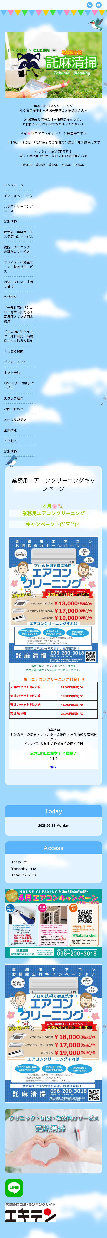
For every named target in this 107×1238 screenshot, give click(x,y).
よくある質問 (13, 351)
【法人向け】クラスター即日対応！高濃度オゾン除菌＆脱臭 (18, 336)
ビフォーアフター (17, 362)
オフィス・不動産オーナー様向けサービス (18, 266)
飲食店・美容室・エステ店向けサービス (18, 234)
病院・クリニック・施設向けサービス (18, 249)
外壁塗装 (10, 297)
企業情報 (10, 430)
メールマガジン (15, 419)
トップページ (13, 185)
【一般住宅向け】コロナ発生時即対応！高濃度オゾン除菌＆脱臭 (18, 314)
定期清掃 (10, 221)
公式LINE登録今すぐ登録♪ (53, 753)
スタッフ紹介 (13, 398)
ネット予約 (12, 372)
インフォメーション (18, 195)
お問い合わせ (13, 409)
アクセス (10, 440)
